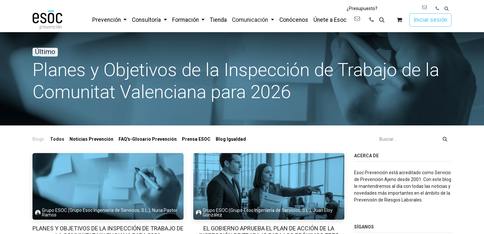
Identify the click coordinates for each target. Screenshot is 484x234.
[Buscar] (445, 139)
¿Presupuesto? (362, 8)
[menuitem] (109, 20)
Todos (57, 139)
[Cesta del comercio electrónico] (399, 20)
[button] (446, 9)
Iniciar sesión (430, 20)
